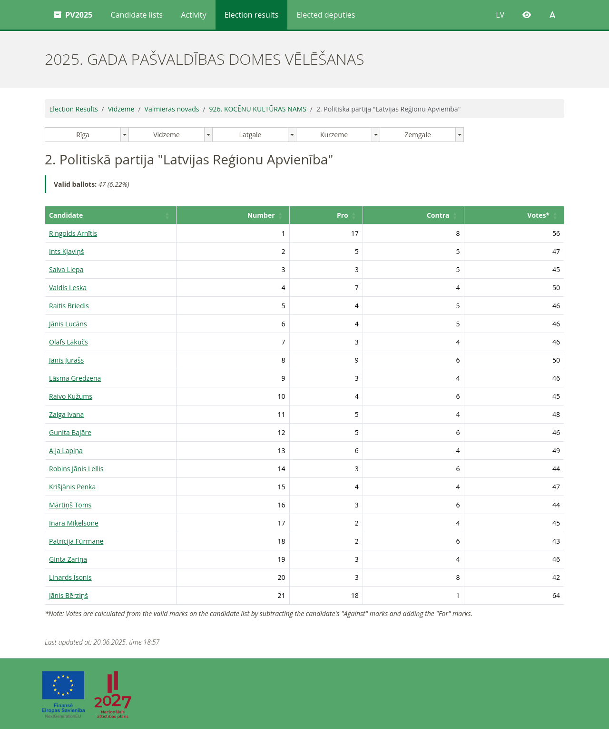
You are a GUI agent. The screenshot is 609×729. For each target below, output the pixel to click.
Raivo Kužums (70, 396)
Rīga (82, 134)
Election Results (73, 108)
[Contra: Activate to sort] (419, 215)
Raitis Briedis (69, 305)
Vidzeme (121, 108)
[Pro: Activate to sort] (336, 215)
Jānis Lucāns (68, 323)
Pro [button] (350, 215)
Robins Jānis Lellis (76, 468)
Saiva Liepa (66, 269)
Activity (193, 15)
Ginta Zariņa (68, 559)
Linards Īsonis (70, 577)
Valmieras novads (172, 108)
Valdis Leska (68, 287)
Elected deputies (325, 15)
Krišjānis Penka (72, 486)
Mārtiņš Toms (70, 504)
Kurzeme (334, 134)
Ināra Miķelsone (73, 522)
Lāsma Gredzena (75, 378)
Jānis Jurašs (66, 359)
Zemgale (417, 134)
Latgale (250, 134)
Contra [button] (442, 215)
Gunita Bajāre (70, 432)
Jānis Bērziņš (68, 595)
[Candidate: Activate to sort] (118, 215)
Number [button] (272, 215)
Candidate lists (137, 15)
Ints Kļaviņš (66, 251)
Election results (251, 15)
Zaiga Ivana (66, 414)
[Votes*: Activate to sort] (516, 215)
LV (500, 15)
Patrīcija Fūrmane (76, 541)
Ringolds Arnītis (73, 233)
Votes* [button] (538, 215)
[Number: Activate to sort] (246, 215)
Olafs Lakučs (68, 341)
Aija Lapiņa (66, 450)
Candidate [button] (66, 215)
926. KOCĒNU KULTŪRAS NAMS (257, 108)
